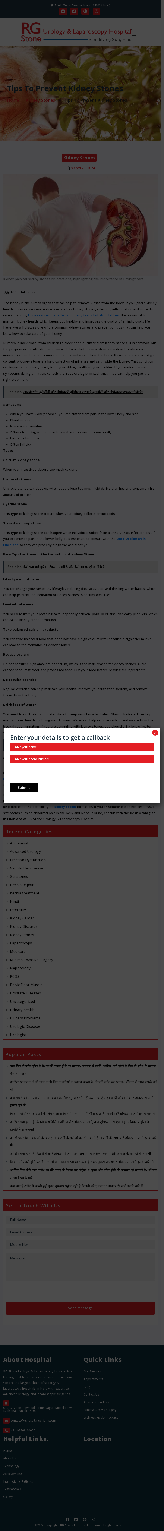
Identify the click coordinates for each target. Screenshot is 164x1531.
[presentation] (42, 775)
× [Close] (155, 732)
